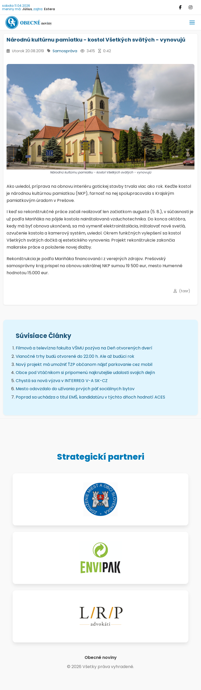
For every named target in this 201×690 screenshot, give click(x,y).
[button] (192, 22)
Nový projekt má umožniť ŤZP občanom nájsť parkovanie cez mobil (84, 364)
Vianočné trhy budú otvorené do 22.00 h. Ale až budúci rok (75, 356)
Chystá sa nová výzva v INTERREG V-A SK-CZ (62, 381)
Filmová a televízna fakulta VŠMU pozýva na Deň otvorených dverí (84, 348)
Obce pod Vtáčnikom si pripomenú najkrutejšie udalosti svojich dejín (85, 373)
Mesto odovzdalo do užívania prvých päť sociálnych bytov (75, 389)
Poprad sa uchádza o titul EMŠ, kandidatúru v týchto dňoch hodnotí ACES (90, 397)
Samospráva (65, 51)
